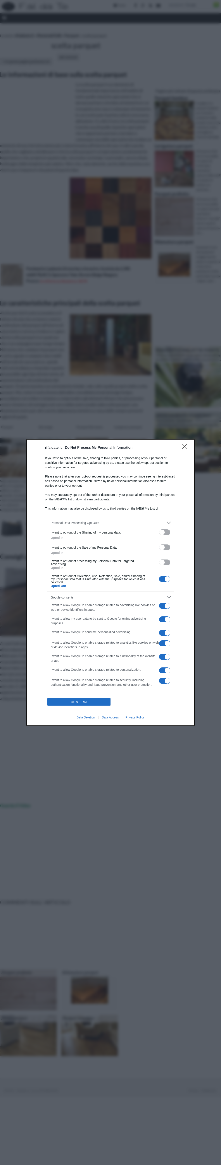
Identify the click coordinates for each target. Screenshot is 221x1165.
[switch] (164, 532)
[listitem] (110, 522)
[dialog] (110, 582)
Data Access (110, 717)
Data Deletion (85, 717)
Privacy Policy (135, 717)
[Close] (186, 448)
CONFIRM (79, 702)
